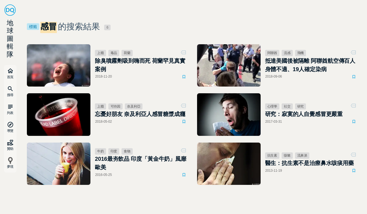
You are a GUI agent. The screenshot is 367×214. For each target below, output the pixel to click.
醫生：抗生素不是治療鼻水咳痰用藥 (309, 163)
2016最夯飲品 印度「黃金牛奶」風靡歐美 (140, 163)
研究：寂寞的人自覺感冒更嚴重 (304, 114)
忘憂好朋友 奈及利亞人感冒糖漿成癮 (140, 114)
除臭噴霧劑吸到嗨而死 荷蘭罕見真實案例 (140, 65)
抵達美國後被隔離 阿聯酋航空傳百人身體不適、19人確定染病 (310, 65)
